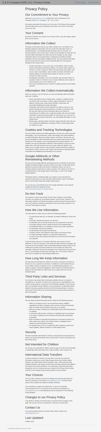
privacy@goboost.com (54, 380)
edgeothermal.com (38, 18)
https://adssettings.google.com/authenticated (39, 189)
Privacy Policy (80, 2)
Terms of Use (93, 2)
